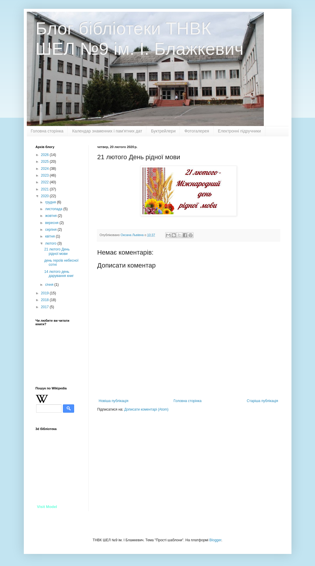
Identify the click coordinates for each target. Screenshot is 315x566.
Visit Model (47, 506)
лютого (51, 243)
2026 (45, 155)
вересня (52, 223)
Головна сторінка (47, 131)
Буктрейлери (163, 131)
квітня (50, 236)
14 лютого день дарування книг (59, 274)
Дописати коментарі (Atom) (146, 409)
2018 (45, 300)
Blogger (215, 540)
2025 (45, 162)
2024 (45, 169)
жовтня (51, 216)
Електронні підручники (239, 131)
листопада (54, 209)
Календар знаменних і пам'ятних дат (107, 131)
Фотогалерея (196, 131)
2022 (45, 182)
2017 (45, 307)
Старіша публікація (262, 401)
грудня (51, 202)
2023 (45, 175)
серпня (51, 230)
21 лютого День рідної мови (56, 251)
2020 (45, 196)
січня (49, 285)
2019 (45, 293)
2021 (45, 189)
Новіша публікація (114, 401)
